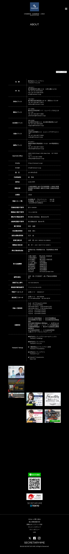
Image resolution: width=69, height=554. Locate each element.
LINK (34, 532)
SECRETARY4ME (34, 542)
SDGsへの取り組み (34, 519)
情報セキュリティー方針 (34, 524)
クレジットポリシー (34, 527)
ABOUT (34, 24)
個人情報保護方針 (34, 522)
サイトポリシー (34, 529)
